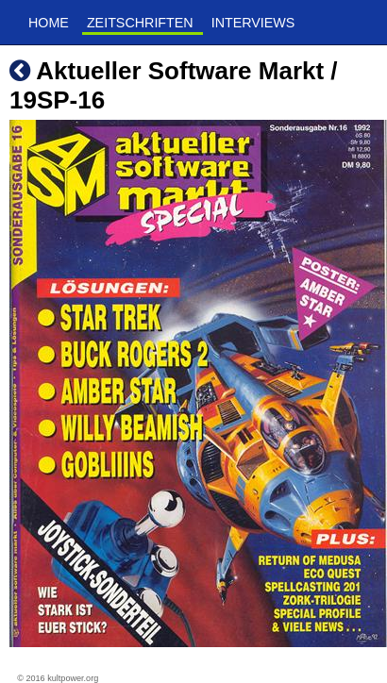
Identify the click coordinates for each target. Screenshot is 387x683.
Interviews (253, 22)
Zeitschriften (140, 22)
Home (48, 22)
